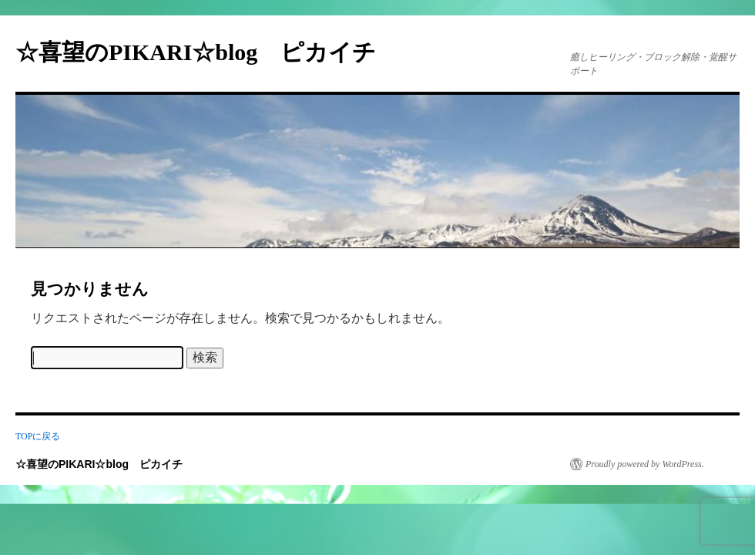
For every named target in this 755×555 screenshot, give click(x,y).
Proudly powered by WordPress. (645, 464)
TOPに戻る (37, 436)
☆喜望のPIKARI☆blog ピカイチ (207, 52)
